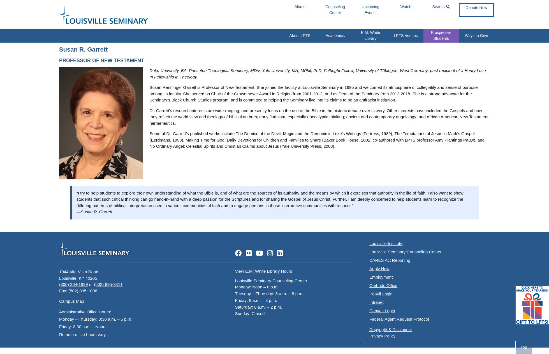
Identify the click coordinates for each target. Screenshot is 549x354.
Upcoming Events (370, 9)
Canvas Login (382, 310)
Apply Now (379, 268)
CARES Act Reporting (389, 260)
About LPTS (300, 35)
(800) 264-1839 (73, 284)
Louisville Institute (385, 243)
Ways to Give (476, 35)
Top (523, 347)
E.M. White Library (370, 35)
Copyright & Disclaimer (390, 329)
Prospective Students (441, 35)
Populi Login (381, 293)
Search (441, 7)
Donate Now (476, 7)
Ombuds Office (383, 285)
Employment (381, 277)
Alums (300, 6)
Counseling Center (335, 9)
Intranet (376, 302)
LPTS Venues (406, 35)
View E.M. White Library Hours (263, 271)
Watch (405, 6)
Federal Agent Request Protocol (399, 319)
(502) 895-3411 (108, 284)
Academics (335, 35)
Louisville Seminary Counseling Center (405, 251)
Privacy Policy (382, 336)
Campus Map (71, 301)
